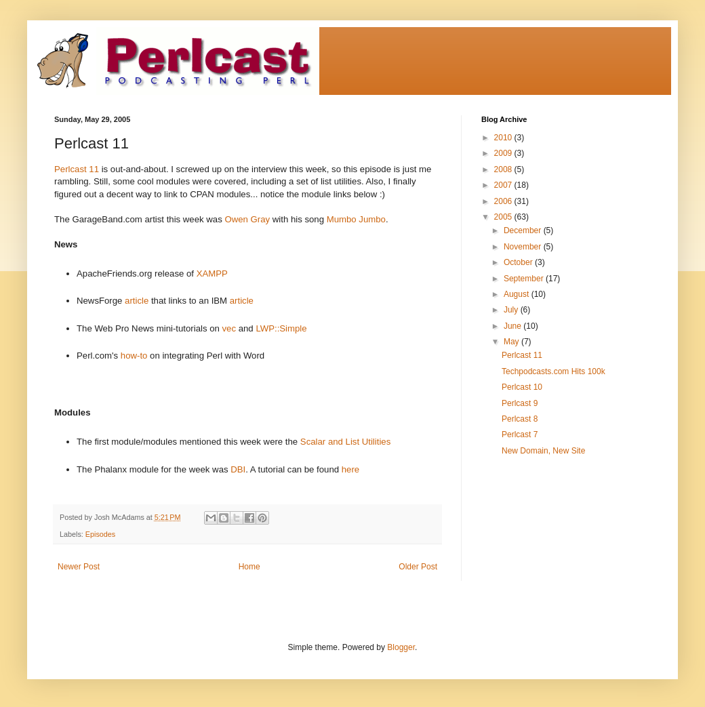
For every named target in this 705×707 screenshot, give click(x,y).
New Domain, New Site (543, 451)
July (512, 310)
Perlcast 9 (520, 403)
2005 (504, 217)
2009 (504, 153)
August (517, 294)
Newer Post (79, 566)
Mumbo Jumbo (356, 219)
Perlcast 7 (520, 434)
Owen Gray (247, 219)
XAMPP (212, 273)
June (513, 326)
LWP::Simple (281, 328)
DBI (237, 469)
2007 (504, 185)
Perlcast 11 (76, 169)
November (524, 246)
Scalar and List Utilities (345, 442)
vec (229, 328)
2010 (504, 137)
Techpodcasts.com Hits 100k (553, 371)
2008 (504, 169)
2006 (504, 201)
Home (249, 566)
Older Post (418, 566)
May (512, 341)
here (350, 469)
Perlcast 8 (520, 419)
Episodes (100, 534)
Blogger (401, 647)
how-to (134, 355)
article (136, 301)
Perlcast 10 (522, 387)
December (524, 230)
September (525, 278)
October (519, 262)
